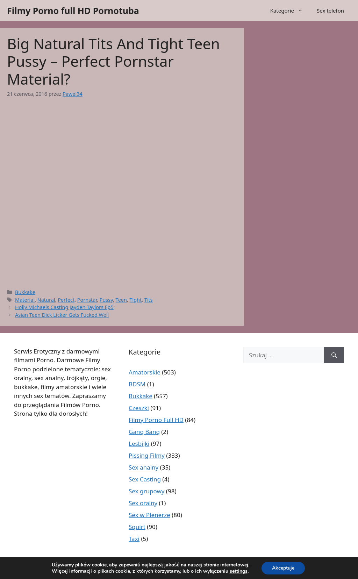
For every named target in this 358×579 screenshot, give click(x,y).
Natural (46, 299)
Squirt (137, 527)
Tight (135, 299)
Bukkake (25, 292)
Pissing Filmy (147, 455)
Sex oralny (143, 503)
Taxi (134, 539)
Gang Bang (144, 432)
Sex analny (143, 467)
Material (25, 299)
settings (239, 571)
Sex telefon (330, 10)
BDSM (137, 384)
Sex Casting (145, 479)
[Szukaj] (334, 355)
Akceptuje (283, 568)
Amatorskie (144, 372)
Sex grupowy (146, 491)
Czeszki (139, 408)
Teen (121, 299)
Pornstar (87, 299)
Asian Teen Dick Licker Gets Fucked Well (62, 315)
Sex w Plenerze (149, 515)
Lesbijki (139, 443)
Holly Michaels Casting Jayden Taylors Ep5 (64, 307)
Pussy (106, 299)
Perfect (66, 299)
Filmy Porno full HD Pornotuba (73, 10)
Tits (148, 299)
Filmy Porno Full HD (156, 420)
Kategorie (290, 10)
